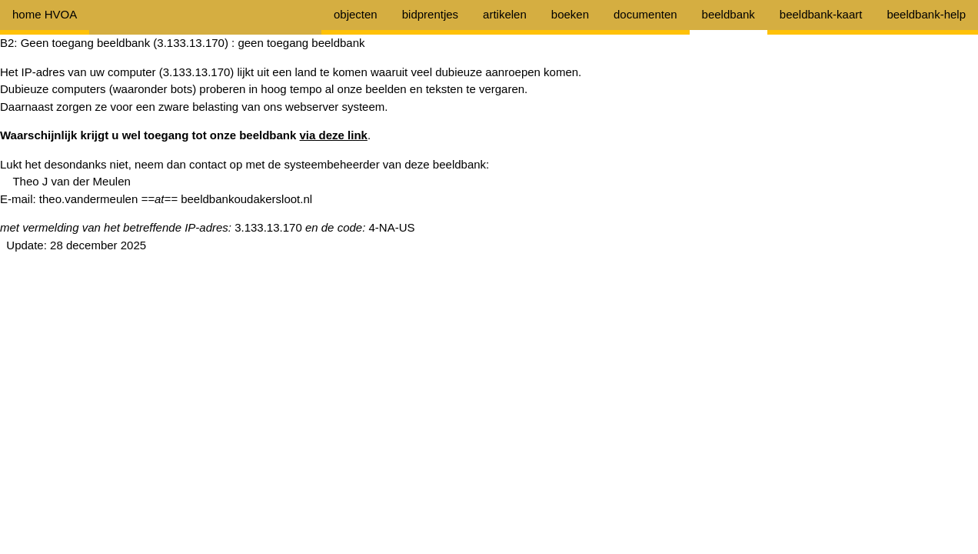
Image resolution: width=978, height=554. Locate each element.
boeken (570, 14)
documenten (645, 14)
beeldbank (728, 14)
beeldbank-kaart (821, 14)
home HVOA (44, 14)
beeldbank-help (926, 14)
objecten (356, 14)
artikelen (505, 14)
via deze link (334, 135)
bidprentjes (430, 14)
